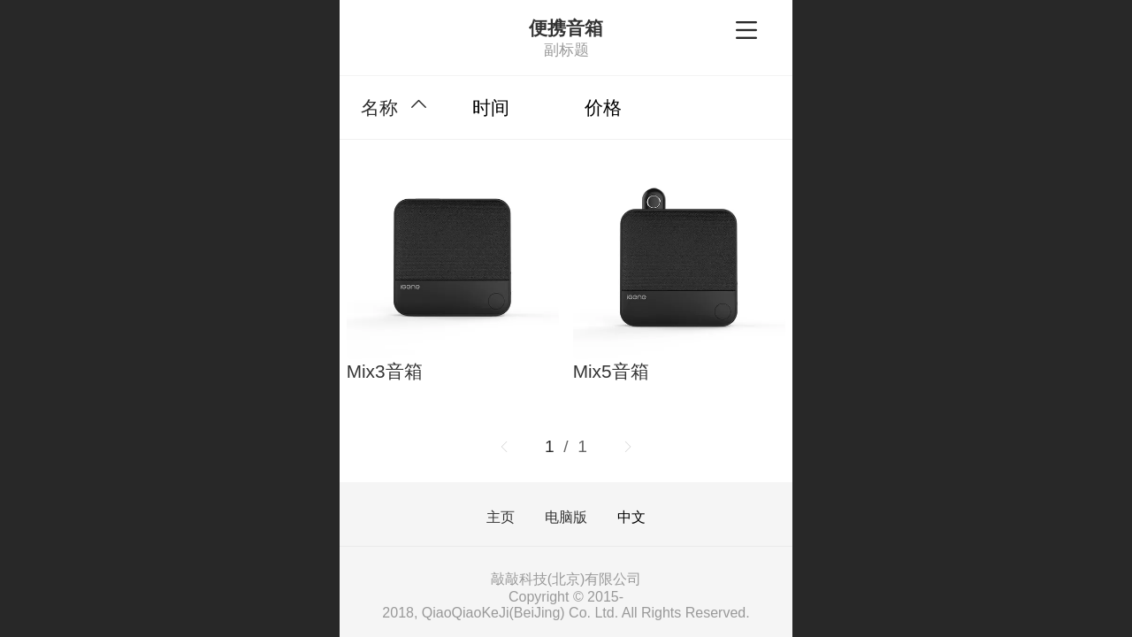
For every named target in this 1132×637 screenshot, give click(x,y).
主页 (500, 517)
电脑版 (566, 517)
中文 (631, 517)
